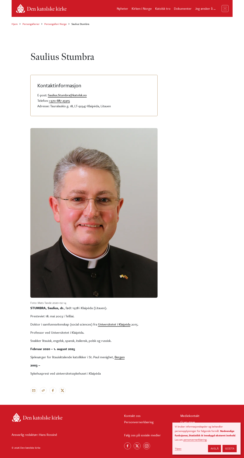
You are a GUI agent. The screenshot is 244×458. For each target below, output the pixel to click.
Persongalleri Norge (55, 24)
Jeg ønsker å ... (205, 8)
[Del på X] (62, 390)
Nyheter (122, 8)
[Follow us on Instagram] (146, 445)
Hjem (15, 24)
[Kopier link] (43, 390)
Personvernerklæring (139, 422)
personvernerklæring (195, 439)
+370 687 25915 (59, 100)
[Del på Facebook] (52, 390)
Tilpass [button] (178, 448)
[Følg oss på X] (137, 445)
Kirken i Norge (142, 8)
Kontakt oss (132, 415)
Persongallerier (31, 24)
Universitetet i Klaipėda (114, 324)
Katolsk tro (163, 8)
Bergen (120, 357)
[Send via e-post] (33, 390)
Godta (229, 448)
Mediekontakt (189, 415)
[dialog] (206, 439)
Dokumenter (183, 8)
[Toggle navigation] (225, 8)
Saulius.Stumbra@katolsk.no (67, 95)
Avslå (215, 448)
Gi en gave (187, 422)
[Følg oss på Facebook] (127, 445)
